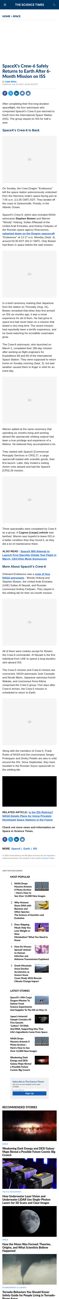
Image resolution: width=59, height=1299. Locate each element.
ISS (35, 848)
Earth (26, 848)
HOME (6, 16)
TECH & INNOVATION (11, 1192)
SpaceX (15, 848)
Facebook (4, 93)
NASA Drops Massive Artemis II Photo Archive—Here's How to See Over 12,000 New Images (29, 889)
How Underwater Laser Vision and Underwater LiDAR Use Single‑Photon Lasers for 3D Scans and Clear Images (26, 1199)
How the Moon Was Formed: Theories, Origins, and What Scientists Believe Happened (26, 1247)
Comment (22, 93)
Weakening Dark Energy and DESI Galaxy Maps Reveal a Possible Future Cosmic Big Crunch (20, 1063)
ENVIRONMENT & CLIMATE (14, 1287)
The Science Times (30, 5)
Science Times (48, 858)
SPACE (17, 16)
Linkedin (16, 93)
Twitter (10, 93)
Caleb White (11, 81)
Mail (28, 93)
